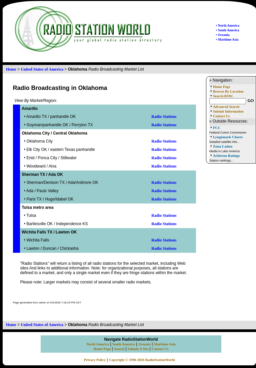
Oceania (144, 344)
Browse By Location (228, 91)
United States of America (42, 69)
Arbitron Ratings (226, 156)
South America (123, 344)
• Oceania (223, 35)
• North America (227, 25)
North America (97, 344)
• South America (227, 30)
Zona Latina (222, 146)
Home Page (221, 87)
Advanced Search (226, 107)
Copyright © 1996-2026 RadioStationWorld (142, 360)
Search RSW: (223, 96)
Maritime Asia (165, 344)
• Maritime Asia (227, 39)
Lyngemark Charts (228, 137)
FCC (217, 128)
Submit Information (228, 111)
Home (11, 69)
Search (119, 349)
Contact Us (221, 116)
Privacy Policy (95, 360)
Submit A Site (138, 349)
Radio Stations (163, 116)
